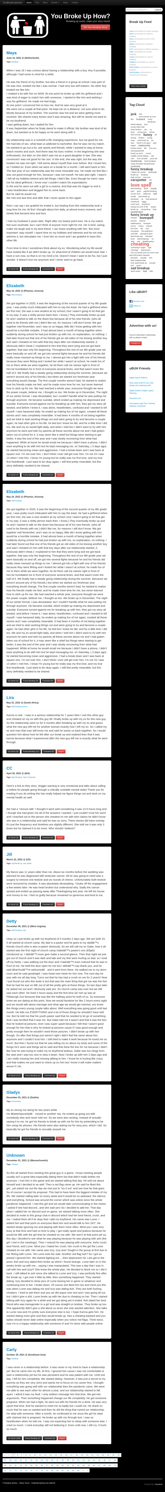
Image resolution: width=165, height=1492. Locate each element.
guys (139, 191)
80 (52, 1470)
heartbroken (137, 212)
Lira (10, 697)
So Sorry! (13, 269)
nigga (144, 201)
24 (108, 1455)
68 (105, 1465)
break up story (137, 153)
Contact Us (135, 343)
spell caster (136, 271)
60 (63, 1465)
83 (68, 1470)
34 (42, 1460)
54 (31, 1465)
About (45, 3)
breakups (152, 122)
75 (26, 1470)
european (135, 231)
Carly (11, 1349)
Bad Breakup (17, 777)
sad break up (17, 863)
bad (145, 271)
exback (149, 226)
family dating (136, 124)
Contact (75, 3)
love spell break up (139, 263)
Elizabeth (15, 285)
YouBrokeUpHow (12, 2)
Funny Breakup (30, 269)
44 (94, 1460)
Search (158, 10)
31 (26, 1460)
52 (21, 1465)
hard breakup (150, 161)
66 (94, 1465)
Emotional (31, 777)
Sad (24, 777)
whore (152, 132)
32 (31, 1460)
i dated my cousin (138, 172)
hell (155, 194)
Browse (55, 3)
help (154, 209)
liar (142, 228)
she (140, 114)
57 (47, 1465)
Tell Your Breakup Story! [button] (95, 27)
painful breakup (150, 191)
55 (36, 1465)
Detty (11, 921)
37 (57, 1460)
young (133, 138)
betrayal (134, 258)
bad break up (144, 196)
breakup (144, 175)
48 (115, 1460)
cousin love (135, 194)
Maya (11, 52)
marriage (134, 250)
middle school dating (139, 156)
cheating (140, 243)
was (132, 143)
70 (115, 1465)
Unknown (15, 1155)
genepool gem (146, 234)
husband (140, 119)
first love (134, 228)
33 (36, 1460)
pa (152, 140)
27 (5, 1460)
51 (16, 1465)
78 (42, 1470)
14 (56, 1455)
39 (68, 1460)
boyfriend (146, 204)
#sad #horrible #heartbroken (143, 164)
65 (89, 1465)
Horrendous (16, 1101)
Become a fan (136, 301)
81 (57, 1470)
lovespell (147, 218)
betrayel (149, 236)
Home (29, 3)
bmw (133, 239)
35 (47, 1460)
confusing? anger (138, 247)
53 (26, 1465)
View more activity (138, 86)
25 (113, 1455)
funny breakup (142, 169)
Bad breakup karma (19, 707)
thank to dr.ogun (144, 143)
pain (132, 191)
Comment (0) (48, 269)
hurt (147, 228)
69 (110, 1465)
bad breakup (136, 188)
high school (136, 177)
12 (45, 1455)
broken (142, 138)
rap (150, 180)
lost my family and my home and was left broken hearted (143, 253)
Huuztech (158, 1484)
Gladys (13, 1092)
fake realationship (138, 260)
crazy (150, 119)
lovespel (147, 223)
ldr (156, 135)
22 (98, 1455)
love (146, 124)
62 (73, 1465)
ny (151, 129)
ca (142, 199)
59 (57, 1465)
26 (119, 1455)
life (145, 148)
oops (133, 140)
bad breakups (143, 239)
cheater (134, 218)
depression (145, 250)
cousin (148, 153)
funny (147, 134)
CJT (144, 49)
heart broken (136, 129)
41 (78, 1460)
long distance (151, 199)
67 (99, 1465)
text (132, 265)
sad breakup (140, 268)
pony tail (153, 158)
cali (152, 156)
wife (151, 271)
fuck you (152, 148)
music (154, 188)
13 (51, 1455)
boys (133, 132)
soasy (140, 226)
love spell (141, 184)
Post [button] (37, 3)
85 (78, 1470)
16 (66, 1455)
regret (133, 145)
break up (134, 209)
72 (10, 1470)
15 (61, 1455)
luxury (133, 226)
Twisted (15, 1164)
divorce (142, 221)
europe (152, 263)
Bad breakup (17, 295)
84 (73, 1470)
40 (73, 1460)
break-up (134, 175)
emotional (135, 201)
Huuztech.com (135, 398)
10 (35, 1455)
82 (63, 1470)
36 (52, 1460)
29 (16, 1460)
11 (40, 1455)
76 (31, 1470)
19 (82, 1455)
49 (5, 1465)
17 (72, 1455)
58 (52, 1465)
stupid (153, 207)
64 (84, 1465)
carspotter (138, 180)
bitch (146, 188)
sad (24, 863)
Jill (9, 854)
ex (153, 239)
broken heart (136, 148)
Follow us (135, 306)
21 (92, 1455)
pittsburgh (152, 172)
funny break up (142, 214)
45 (99, 1460)
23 (103, 1455)
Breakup (15, 62)
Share (65, 3)
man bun (147, 177)
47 (110, 1460)
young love (142, 132)
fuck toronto (136, 135)
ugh (149, 247)
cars (132, 158)
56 (42, 1465)
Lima (143, 31)
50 (10, 1465)
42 (84, 1460)
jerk (133, 114)
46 (105, 1460)
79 (47, 1470)
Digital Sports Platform (138, 378)
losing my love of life (139, 207)
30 (21, 1460)
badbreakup (136, 223)
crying (149, 138)
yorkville (134, 234)
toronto (134, 221)
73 (16, 1470)
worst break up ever (147, 117)
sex (145, 129)
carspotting (145, 209)
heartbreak (136, 161)
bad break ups (137, 236)
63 (78, 1465)
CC (9, 768)
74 (21, 1470)
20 (87, 1455)
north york (135, 204)
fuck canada (142, 158)
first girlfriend (146, 231)
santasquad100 (137, 151)
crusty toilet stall (138, 127)
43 (89, 1460)
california (147, 194)
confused (135, 166)
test (150, 258)
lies (132, 119)
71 (5, 1470)
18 (77, 1455)
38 (63, 1460)
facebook (135, 199)
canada (143, 258)
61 (68, 1465)
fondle (133, 196)
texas (138, 265)
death (29, 863)
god (154, 143)
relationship (144, 145)
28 (10, 1460)
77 (36, 1470)
